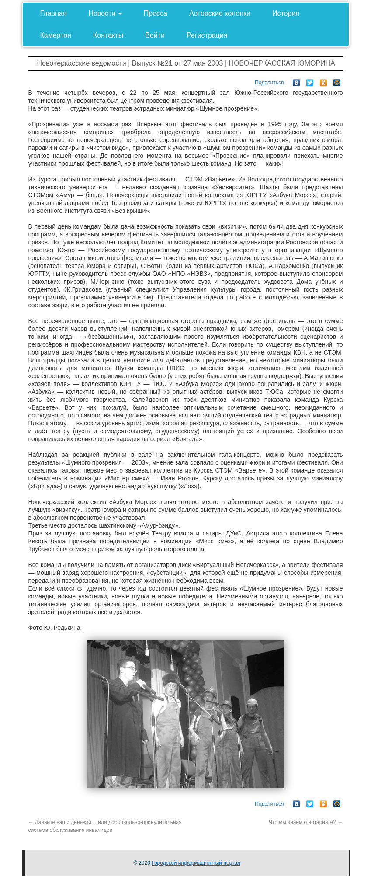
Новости (104, 13)
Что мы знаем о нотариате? (306, 822)
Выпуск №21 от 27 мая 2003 (177, 63)
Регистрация (207, 35)
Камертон (56, 35)
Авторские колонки (219, 13)
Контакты (108, 35)
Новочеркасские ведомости (81, 63)
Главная (53, 13)
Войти (155, 35)
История (285, 13)
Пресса (155, 13)
